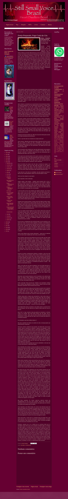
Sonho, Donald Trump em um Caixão (10, 197)
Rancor (62, 145)
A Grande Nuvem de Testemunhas (59, 112)
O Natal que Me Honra (11, 108)
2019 (7, 222)
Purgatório (56, 127)
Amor (56, 97)
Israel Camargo (58, 172)
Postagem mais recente (22, 486)
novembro (9, 165)
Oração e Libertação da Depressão (10, 188)
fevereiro (8, 217)
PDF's (30, 24)
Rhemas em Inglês (57, 159)
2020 (7, 161)
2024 (7, 154)
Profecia (55, 129)
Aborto (58, 136)
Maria (62, 106)
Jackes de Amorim (59, 174)
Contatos (43, 24)
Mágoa (55, 151)
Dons (61, 109)
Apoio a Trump (59, 108)
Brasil (63, 150)
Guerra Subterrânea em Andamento (10, 184)
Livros (36, 24)
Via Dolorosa (59, 149)
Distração (62, 125)
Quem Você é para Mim (11, 136)
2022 (7, 158)
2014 (7, 231)
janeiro (8, 219)
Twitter (55, 161)
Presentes (56, 114)
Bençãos (56, 130)
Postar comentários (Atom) (25, 489)
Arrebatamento (28, 445)
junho (8, 174)
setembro (9, 168)
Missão (56, 105)
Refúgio (62, 118)
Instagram (56, 163)
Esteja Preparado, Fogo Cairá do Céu (10, 204)
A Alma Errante (9, 211)
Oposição (58, 151)
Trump (60, 115)
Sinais (55, 142)
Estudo (62, 130)
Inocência (59, 139)
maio (8, 175)
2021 (7, 159)
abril (8, 214)
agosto (8, 170)
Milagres (62, 137)
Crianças (56, 131)
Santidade (56, 115)
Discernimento (58, 104)
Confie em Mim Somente (9, 201)
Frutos (58, 137)
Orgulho (62, 123)
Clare (62, 127)
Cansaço (62, 119)
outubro (8, 166)
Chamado (56, 109)
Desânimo (56, 126)
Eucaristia (56, 144)
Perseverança (58, 94)
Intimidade (57, 96)
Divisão (62, 126)
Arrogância (59, 150)
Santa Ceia (56, 138)
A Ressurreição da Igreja (59, 117)
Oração (56, 87)
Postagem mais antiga (46, 486)
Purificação (56, 124)
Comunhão (56, 121)
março (8, 216)
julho (8, 172)
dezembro (9, 163)
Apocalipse (23, 445)
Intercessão (57, 99)
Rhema (62, 133)
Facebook (56, 166)
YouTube (56, 164)
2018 (7, 223)
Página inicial (9, 24)
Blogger (44, 496)
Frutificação (62, 144)
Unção (59, 138)
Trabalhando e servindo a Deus (59, 91)
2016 (7, 227)
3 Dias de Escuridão (60, 142)
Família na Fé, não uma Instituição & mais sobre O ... (10, 209)
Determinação (57, 123)
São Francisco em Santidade (10, 181)
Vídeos (55, 136)
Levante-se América (9, 178)
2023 (7, 156)
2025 (7, 152)
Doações (23, 24)
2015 (7, 229)
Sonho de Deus (57, 146)
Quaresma (62, 129)
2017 (7, 225)
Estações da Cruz (57, 145)
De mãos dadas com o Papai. (11, 123)
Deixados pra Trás (59, 143)
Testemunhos (57, 120)
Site (55, 158)
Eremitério (56, 119)
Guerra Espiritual (57, 101)
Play (17, 24)
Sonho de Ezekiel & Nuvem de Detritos (10, 193)
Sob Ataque (9, 190)
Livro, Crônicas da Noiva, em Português (8, 53)
